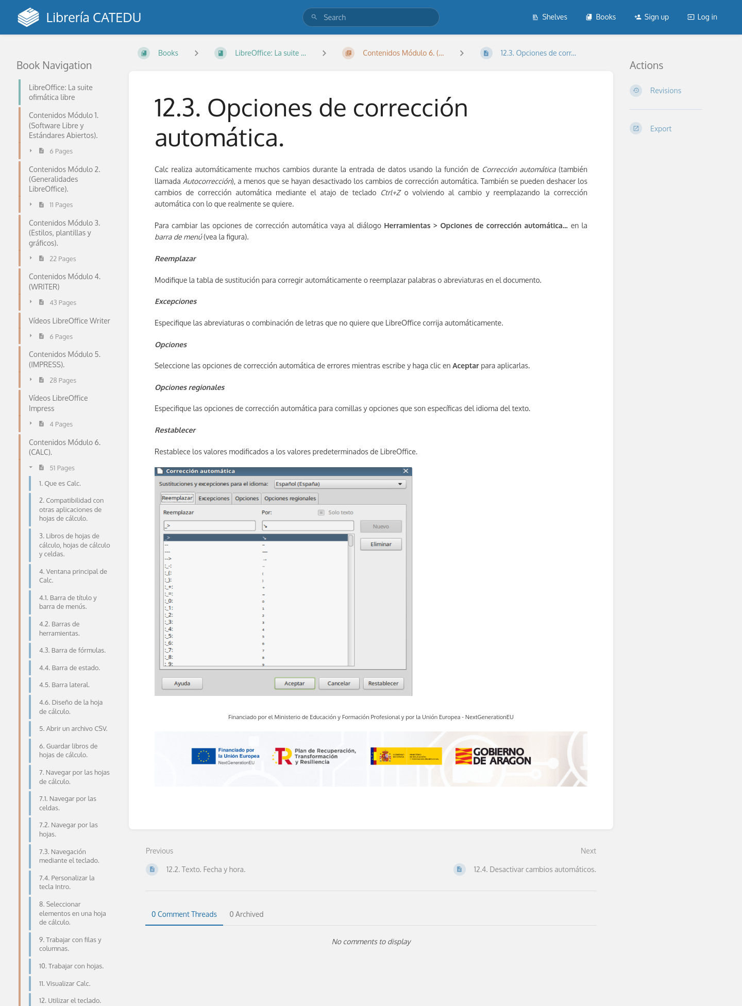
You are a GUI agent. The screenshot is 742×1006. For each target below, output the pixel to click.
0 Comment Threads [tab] (184, 914)
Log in (702, 16)
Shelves (549, 16)
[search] (371, 17)
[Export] (677, 128)
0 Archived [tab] (246, 914)
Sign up (651, 16)
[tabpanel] (371, 941)
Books (600, 16)
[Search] (314, 17)
